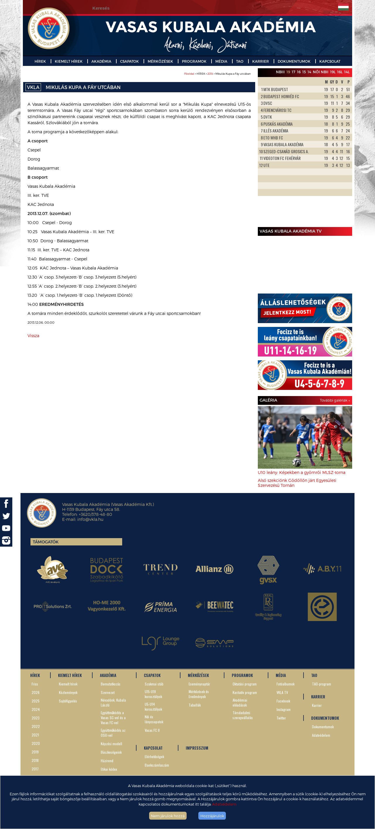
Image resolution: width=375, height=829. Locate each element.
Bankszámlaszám (157, 765)
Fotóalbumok (285, 683)
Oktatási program (245, 683)
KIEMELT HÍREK (69, 61)
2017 (35, 768)
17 (293, 72)
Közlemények (68, 692)
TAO (239, 61)
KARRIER (260, 61)
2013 (210, 73)
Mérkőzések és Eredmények (199, 694)
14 (309, 72)
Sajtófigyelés (68, 700)
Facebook (283, 700)
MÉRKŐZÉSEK (160, 61)
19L (332, 72)
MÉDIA (221, 61)
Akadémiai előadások (240, 702)
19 (288, 72)
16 (299, 72)
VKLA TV (282, 692)
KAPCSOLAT (329, 61)
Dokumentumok (323, 726)
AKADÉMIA (101, 61)
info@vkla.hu (90, 519)
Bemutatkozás (110, 683)
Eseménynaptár (199, 683)
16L (339, 72)
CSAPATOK (129, 61)
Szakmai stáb (154, 683)
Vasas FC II (152, 730)
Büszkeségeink (111, 752)
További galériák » (335, 400)
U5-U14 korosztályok (153, 707)
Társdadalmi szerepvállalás (243, 715)
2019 (35, 751)
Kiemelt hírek (68, 683)
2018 (35, 760)
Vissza (33, 335)
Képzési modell (111, 743)
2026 (36, 692)
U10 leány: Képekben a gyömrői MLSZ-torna (301, 472)
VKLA (33, 87)
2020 (36, 743)
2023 (36, 717)
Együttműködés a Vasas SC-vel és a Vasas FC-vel (113, 717)
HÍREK (40, 61)
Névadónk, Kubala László (113, 702)
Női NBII (320, 72)
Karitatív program (245, 692)
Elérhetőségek (154, 756)
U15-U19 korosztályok (153, 694)
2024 (36, 709)
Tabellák (195, 704)
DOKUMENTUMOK (294, 61)
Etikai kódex (109, 769)
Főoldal (189, 73)
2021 (35, 734)
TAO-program (321, 683)
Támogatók (46, 541)
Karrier (317, 705)
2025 (36, 700)
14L (347, 72)
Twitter (281, 717)
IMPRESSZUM (197, 748)
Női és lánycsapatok (154, 719)
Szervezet (108, 692)
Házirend (107, 760)
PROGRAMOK (194, 61)
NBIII (280, 72)
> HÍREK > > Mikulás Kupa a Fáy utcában (217, 73)
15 (304, 72)
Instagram (284, 709)
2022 (36, 726)
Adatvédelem (224, 804)
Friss (35, 683)
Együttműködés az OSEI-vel (113, 733)
